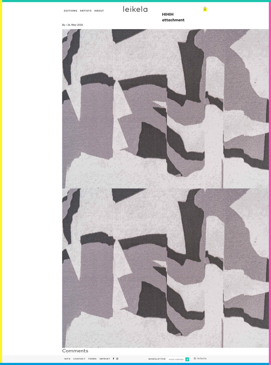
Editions (70, 10)
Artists (86, 10)
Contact (79, 358)
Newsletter (157, 358)
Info (67, 358)
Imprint (104, 358)
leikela (135, 9)
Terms (92, 358)
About (99, 10)
